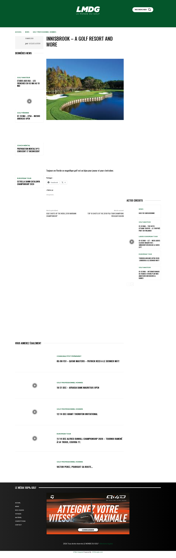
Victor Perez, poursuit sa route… (75, 467)
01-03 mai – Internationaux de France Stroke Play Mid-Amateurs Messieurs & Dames (149, 274)
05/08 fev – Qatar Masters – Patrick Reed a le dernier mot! (89, 361)
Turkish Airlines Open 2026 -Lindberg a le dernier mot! (149, 259)
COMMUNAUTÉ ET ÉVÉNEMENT (69, 356)
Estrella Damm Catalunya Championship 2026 (28, 183)
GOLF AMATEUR (23, 77)
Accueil (18, 32)
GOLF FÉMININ (23, 113)
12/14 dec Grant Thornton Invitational (78, 414)
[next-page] (132, 284)
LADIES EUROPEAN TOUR (148, 236)
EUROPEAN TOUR (24, 178)
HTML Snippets (78, 552)
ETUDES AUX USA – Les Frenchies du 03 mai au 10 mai (28, 83)
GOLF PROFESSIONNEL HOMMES (44, 32)
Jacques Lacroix (34, 43)
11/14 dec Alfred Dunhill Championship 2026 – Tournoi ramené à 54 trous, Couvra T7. (86, 440)
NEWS (27, 32)
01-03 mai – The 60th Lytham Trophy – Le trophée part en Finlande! (149, 228)
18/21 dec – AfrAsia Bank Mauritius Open (79, 387)
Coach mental (23, 145)
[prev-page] (128, 284)
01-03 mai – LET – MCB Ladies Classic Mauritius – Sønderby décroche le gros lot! (149, 244)
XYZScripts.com (97, 552)
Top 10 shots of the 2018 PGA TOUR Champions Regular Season (106, 214)
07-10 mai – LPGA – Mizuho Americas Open (28, 117)
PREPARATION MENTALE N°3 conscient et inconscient (28, 150)
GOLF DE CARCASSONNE (147, 213)
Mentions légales (106, 544)
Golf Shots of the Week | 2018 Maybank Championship (61, 214)
